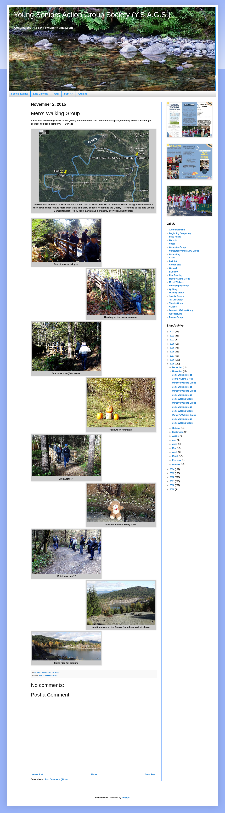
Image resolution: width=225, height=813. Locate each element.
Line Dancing (40, 93)
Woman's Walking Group (184, 383)
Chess (172, 244)
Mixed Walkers (176, 282)
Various (173, 307)
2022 (172, 336)
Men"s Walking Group (182, 379)
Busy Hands (175, 237)
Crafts (172, 258)
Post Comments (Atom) (56, 779)
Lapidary (173, 272)
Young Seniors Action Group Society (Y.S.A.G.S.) (92, 15)
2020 (172, 344)
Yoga (56, 93)
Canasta (173, 240)
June (175, 444)
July (174, 440)
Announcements (177, 230)
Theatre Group (176, 303)
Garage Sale (175, 265)
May (174, 448)
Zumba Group (176, 317)
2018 (172, 352)
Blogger (126, 798)
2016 (172, 360)
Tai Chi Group (176, 300)
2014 (172, 469)
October (176, 428)
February (177, 460)
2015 (172, 364)
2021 (172, 340)
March (175, 456)
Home (94, 774)
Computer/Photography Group (184, 251)
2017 (172, 356)
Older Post (150, 774)
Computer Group (177, 247)
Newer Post (37, 774)
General (173, 268)
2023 (172, 331)
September (177, 432)
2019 (172, 348)
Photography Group (179, 285)
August (176, 436)
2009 (172, 489)
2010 (172, 485)
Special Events (19, 93)
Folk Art (68, 93)
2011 (172, 481)
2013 (172, 473)
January (176, 464)
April (175, 452)
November (177, 371)
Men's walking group (182, 375)
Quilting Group (176, 293)
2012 (172, 477)
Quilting (82, 93)
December (177, 367)
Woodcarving (175, 314)
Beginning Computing (180, 233)
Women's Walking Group (181, 310)
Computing (174, 254)
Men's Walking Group (48, 675)
